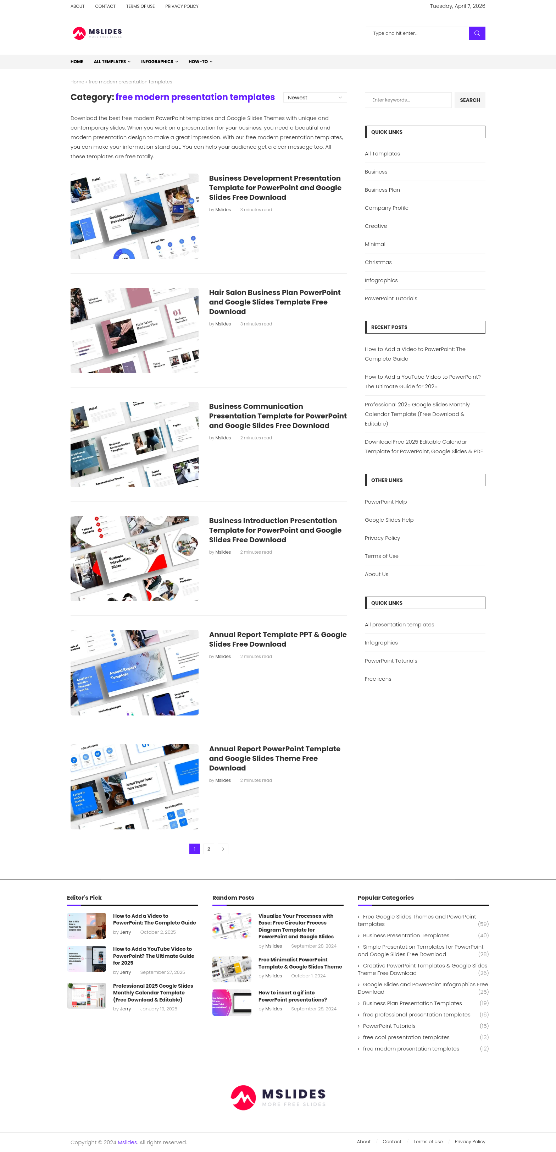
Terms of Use (140, 6)
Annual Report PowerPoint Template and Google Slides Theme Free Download (275, 758)
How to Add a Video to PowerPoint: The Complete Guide (154, 919)
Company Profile (386, 208)
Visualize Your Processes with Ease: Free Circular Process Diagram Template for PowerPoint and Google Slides (296, 926)
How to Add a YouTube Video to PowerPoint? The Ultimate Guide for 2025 (153, 955)
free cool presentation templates (426, 1037)
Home (77, 62)
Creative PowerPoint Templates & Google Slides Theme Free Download (423, 969)
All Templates (110, 62)
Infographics (157, 62)
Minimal (375, 244)
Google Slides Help (389, 519)
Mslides (223, 210)
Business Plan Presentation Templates (426, 1003)
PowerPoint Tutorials (391, 298)
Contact (105, 6)
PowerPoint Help (386, 501)
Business (376, 171)
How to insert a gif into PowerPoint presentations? (292, 996)
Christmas (378, 262)
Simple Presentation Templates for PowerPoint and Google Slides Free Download (423, 950)
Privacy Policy (182, 6)
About (77, 6)
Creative (376, 226)
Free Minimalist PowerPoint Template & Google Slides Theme (300, 963)
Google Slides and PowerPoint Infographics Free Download (423, 988)
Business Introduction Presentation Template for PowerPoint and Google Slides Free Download (275, 530)
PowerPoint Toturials (391, 660)
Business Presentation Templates (426, 935)
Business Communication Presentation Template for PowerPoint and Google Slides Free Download (278, 415)
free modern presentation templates (426, 1048)
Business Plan (382, 189)
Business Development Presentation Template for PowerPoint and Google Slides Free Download (275, 187)
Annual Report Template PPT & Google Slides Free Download (278, 639)
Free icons (378, 678)
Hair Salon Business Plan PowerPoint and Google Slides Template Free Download (275, 302)
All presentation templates (399, 624)
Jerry (125, 932)
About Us (376, 574)
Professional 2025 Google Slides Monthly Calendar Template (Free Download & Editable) (417, 414)
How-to (198, 62)
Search (477, 33)
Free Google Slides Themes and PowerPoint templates (423, 920)
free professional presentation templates (426, 1014)
